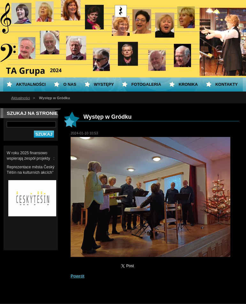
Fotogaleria (146, 84)
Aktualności (20, 98)
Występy (104, 84)
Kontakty (226, 84)
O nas (69, 84)
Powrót (77, 276)
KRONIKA (188, 84)
